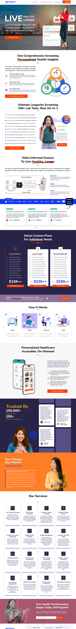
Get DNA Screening (38, 286)
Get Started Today (14, 37)
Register (8, 331)
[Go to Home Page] (10, 2)
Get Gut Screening (60, 286)
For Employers (58, 2)
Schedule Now (65, 296)
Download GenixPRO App (58, 389)
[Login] (66, 1)
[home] (10, 626)
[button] (36, 227)
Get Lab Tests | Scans (15, 286)
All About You (35, 2)
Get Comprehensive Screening (17, 96)
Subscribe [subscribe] (59, 615)
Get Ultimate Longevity (15, 148)
